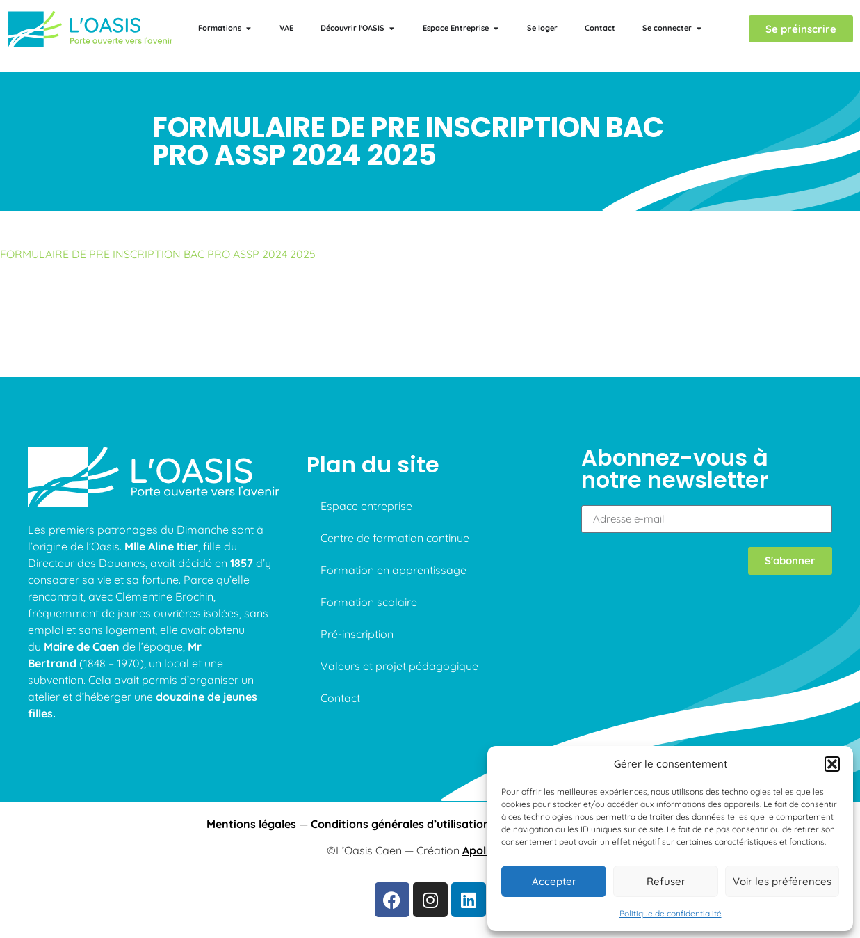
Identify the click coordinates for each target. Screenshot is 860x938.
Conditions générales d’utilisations (403, 824)
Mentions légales (251, 824)
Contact (340, 698)
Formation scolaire (369, 602)
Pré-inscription (357, 634)
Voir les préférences (782, 881)
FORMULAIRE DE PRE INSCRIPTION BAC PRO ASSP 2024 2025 (158, 254)
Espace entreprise (366, 506)
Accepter (554, 881)
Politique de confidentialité (670, 913)
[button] (832, 764)
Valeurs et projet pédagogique (399, 666)
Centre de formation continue (395, 538)
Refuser (666, 881)
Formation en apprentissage (393, 570)
